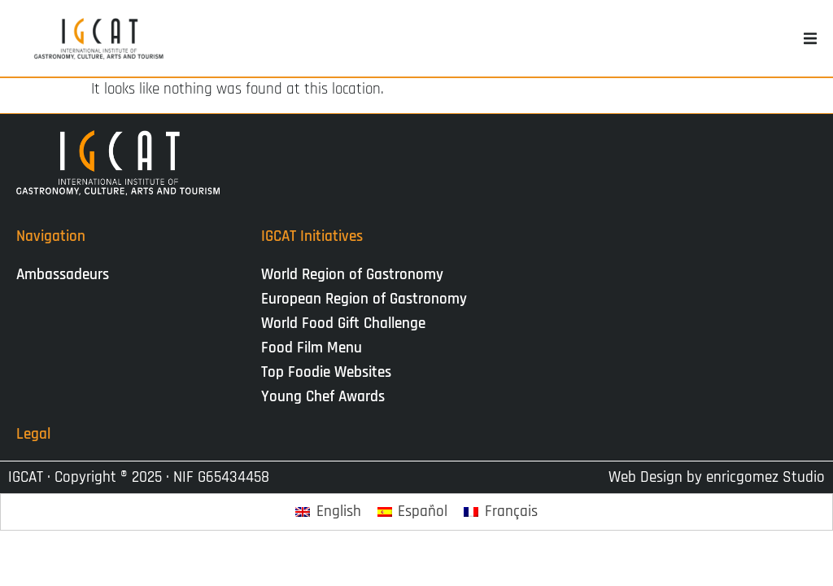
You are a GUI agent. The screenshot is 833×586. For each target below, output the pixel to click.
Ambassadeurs (62, 275)
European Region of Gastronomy (364, 299)
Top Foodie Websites (326, 372)
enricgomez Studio (765, 477)
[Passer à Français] (501, 512)
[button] (810, 38)
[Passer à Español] (412, 512)
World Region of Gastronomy (352, 275)
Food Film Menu (311, 348)
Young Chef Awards (323, 397)
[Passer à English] (328, 512)
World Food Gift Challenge (343, 323)
